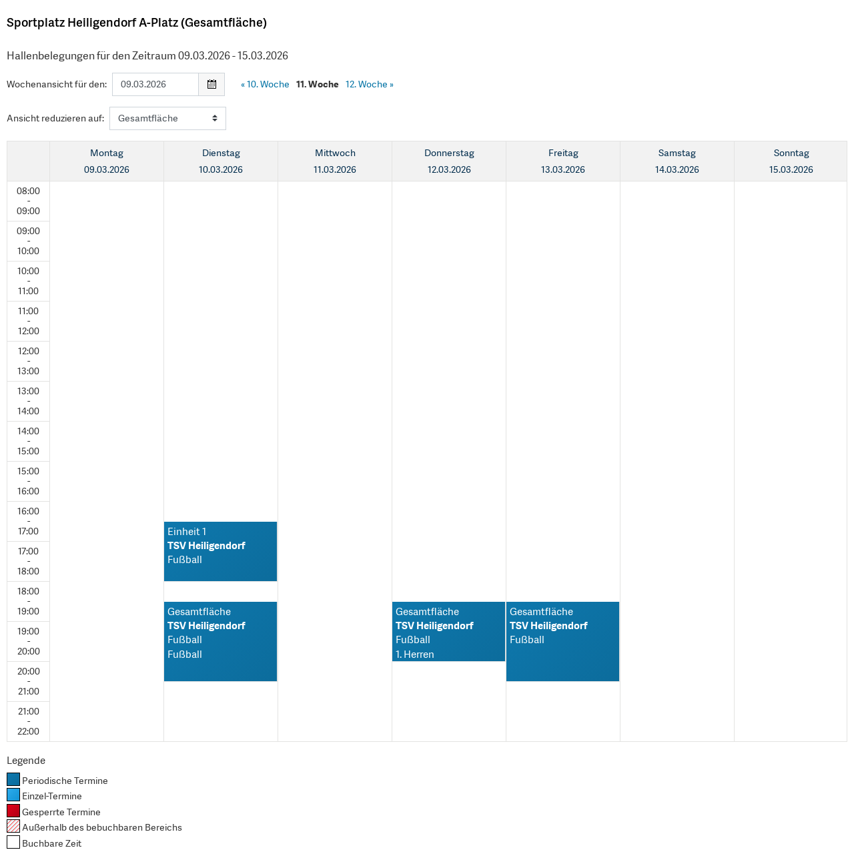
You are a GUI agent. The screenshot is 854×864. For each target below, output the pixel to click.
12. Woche (370, 84)
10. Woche (265, 84)
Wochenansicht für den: (57, 84)
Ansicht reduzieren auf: (55, 118)
